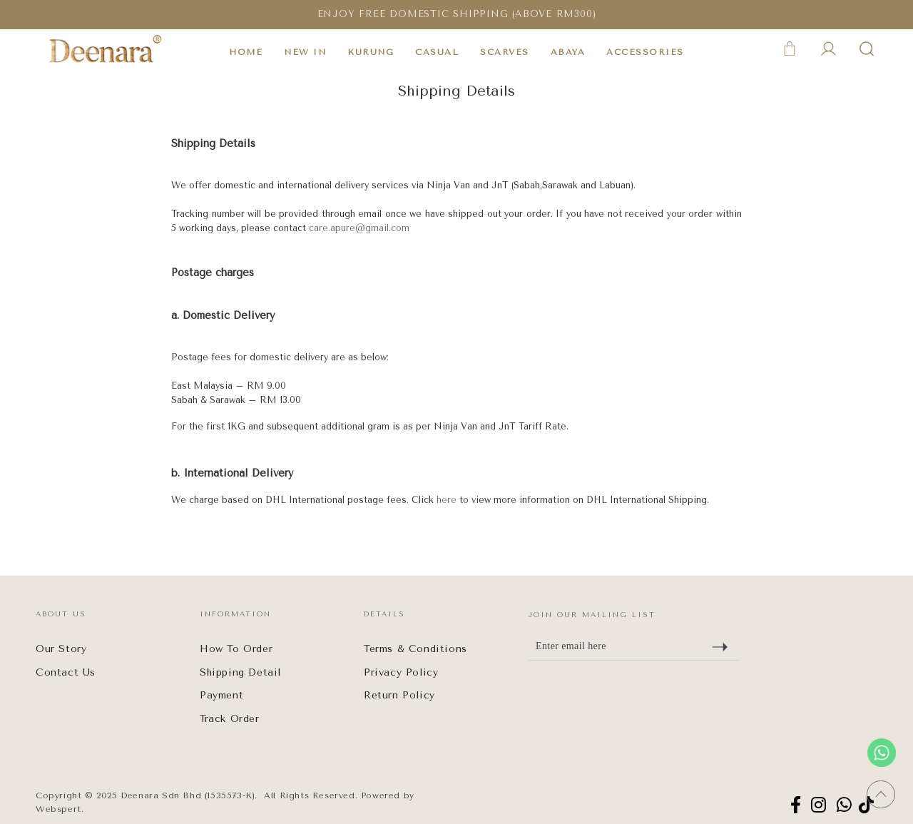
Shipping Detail (240, 672)
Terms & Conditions (415, 649)
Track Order (230, 719)
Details (384, 614)
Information (235, 614)
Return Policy (399, 695)
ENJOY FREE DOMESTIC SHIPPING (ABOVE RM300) (456, 14)
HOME (245, 52)
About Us (61, 614)
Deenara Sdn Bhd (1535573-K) (188, 795)
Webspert (58, 809)
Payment (221, 695)
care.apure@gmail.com (359, 228)
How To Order (236, 649)
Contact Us (66, 672)
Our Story (61, 649)
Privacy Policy (401, 672)
